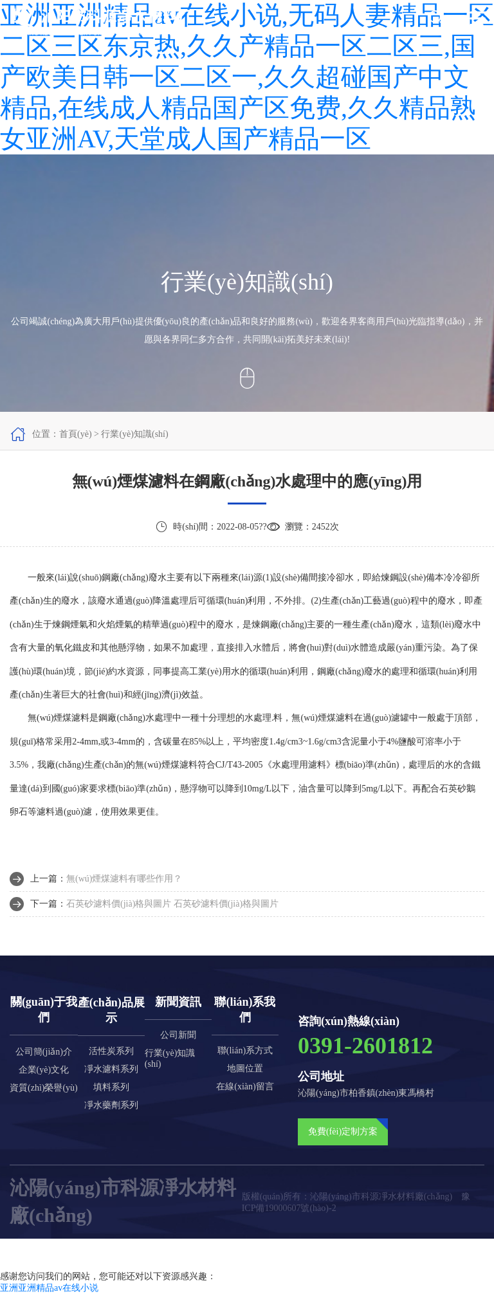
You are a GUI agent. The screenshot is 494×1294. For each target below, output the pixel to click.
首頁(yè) (75, 434)
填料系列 (111, 1087)
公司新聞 (178, 1035)
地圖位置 (245, 1068)
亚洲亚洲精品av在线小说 (49, 1288)
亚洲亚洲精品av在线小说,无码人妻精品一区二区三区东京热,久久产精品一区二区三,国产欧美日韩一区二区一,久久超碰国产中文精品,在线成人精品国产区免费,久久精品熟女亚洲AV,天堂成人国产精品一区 (247, 77)
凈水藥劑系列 (111, 1105)
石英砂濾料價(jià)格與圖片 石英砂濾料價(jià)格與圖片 (172, 904)
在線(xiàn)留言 (244, 1086)
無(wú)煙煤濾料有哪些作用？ (124, 878)
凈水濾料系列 (111, 1069)
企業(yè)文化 (44, 1070)
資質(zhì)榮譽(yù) (44, 1088)
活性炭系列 (111, 1051)
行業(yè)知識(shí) (170, 1058)
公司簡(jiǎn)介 (43, 1052)
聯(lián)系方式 (245, 1050)
